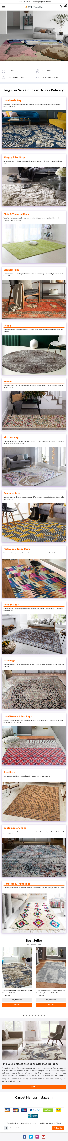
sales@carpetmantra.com (41, 1)
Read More (34, 1087)
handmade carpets (58, 1071)
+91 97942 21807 (23, 1)
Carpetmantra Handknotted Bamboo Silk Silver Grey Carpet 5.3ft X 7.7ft (50, 992)
